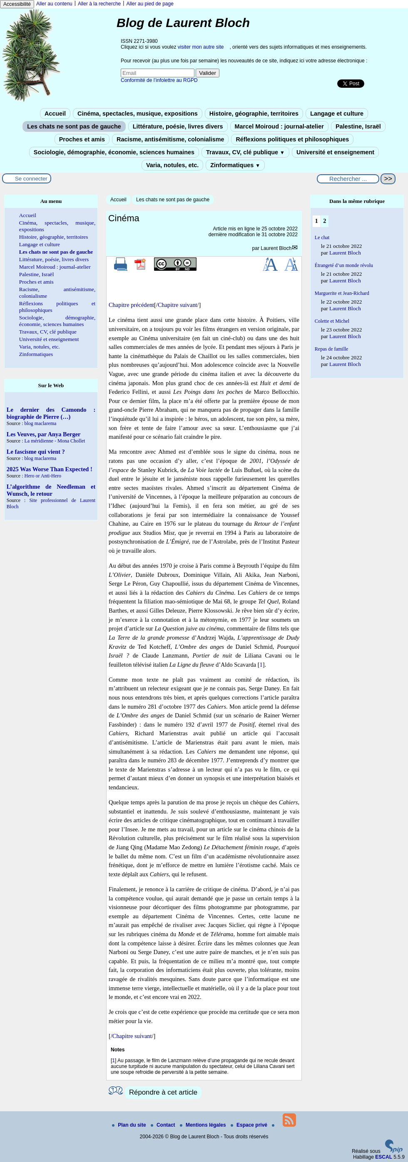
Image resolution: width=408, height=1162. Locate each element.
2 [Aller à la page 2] (324, 221)
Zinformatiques (235, 165)
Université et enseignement (335, 152)
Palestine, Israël (358, 126)
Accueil (55, 113)
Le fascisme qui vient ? (36, 451)
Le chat (322, 237)
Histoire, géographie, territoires (254, 113)
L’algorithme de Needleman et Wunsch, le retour (51, 490)
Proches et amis (82, 139)
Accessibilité (17, 4)
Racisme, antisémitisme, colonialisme (170, 139)
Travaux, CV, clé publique (245, 152)
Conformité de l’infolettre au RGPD (159, 80)
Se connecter (31, 179)
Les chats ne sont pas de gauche (74, 126)
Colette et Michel (332, 321)
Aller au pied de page (149, 4)
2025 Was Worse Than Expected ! (49, 469)
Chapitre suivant (177, 305)
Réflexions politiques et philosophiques (292, 139)
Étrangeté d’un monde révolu (344, 265)
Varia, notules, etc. (172, 165)
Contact (164, 1125)
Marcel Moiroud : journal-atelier (279, 126)
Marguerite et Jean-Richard (342, 293)
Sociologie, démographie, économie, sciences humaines (114, 152)
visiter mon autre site (201, 47)
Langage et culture (336, 113)
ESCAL (383, 1157)
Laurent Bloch (276, 248)
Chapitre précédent (131, 305)
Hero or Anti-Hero (42, 476)
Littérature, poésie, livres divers (178, 126)
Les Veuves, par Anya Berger (44, 434)
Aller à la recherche (99, 4)
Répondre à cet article (163, 1092)
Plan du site (129, 1125)
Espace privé (250, 1125)
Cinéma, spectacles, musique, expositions (137, 113)
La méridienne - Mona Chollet (54, 441)
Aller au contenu (54, 4)
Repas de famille (331, 349)
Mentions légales (203, 1125)
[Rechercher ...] (348, 178)
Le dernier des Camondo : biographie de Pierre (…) (51, 413)
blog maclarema (40, 423)
